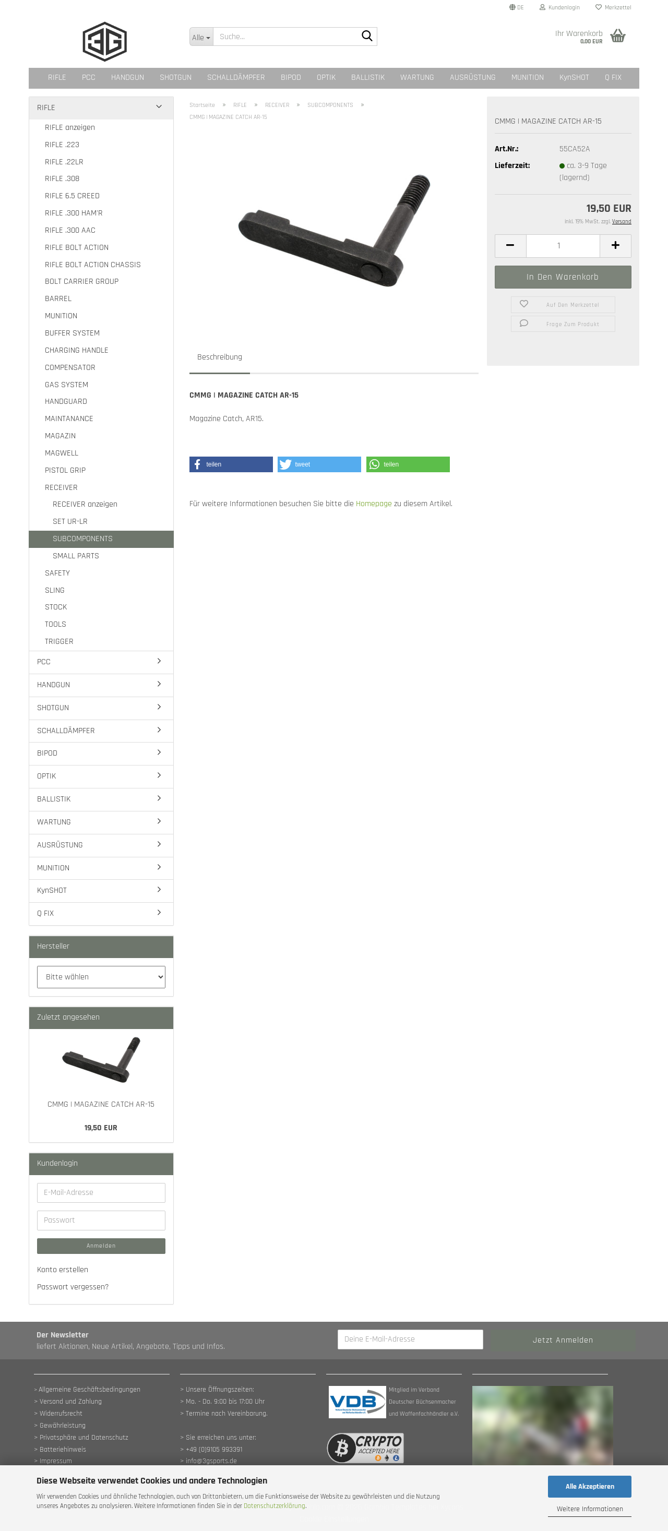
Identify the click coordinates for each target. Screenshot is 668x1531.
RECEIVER (61, 487)
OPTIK (326, 77)
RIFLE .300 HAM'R (74, 213)
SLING (55, 590)
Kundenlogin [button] (560, 7)
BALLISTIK (368, 77)
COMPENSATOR (70, 367)
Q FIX (613, 77)
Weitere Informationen (590, 1509)
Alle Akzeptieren (590, 1486)
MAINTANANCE (69, 418)
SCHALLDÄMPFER (236, 77)
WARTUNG (417, 77)
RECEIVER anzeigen (85, 504)
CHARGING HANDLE (77, 350)
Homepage (374, 503)
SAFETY (57, 573)
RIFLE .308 (62, 178)
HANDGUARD (66, 401)
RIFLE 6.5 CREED (72, 195)
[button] (517, 8)
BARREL (58, 298)
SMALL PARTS (76, 556)
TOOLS (55, 624)
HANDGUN (127, 77)
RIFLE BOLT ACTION (77, 247)
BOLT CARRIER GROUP (81, 281)
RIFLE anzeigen (70, 127)
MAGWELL (61, 453)
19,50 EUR (101, 1127)
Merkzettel (613, 7)
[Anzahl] (563, 246)
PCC (89, 77)
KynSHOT (574, 77)
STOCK (56, 607)
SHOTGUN (176, 77)
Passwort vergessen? (73, 1287)
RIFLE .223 (62, 144)
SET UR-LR (70, 521)
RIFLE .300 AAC (70, 230)
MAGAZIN (60, 435)
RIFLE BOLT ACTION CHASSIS (93, 264)
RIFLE (57, 77)
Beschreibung (219, 357)
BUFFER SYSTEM (72, 333)
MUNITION (527, 77)
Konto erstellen (62, 1269)
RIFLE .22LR (64, 162)
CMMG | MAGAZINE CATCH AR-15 (100, 1104)
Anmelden (101, 1246)
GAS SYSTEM (66, 384)
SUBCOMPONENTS (83, 538)
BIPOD (291, 77)
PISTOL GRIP (65, 470)
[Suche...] (201, 36)
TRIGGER (59, 641)
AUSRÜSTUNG (473, 77)
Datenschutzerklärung (274, 1506)
